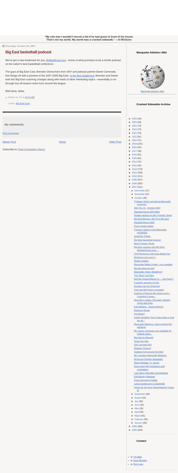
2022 (134, 133)
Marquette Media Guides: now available (153, 264)
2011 (134, 172)
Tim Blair (137, 457)
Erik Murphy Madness (144, 376)
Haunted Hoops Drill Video (147, 212)
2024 (134, 126)
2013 (134, 165)
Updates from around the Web (148, 352)
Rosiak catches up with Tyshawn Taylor (153, 215)
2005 (134, 430)
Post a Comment (11, 133)
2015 (134, 158)
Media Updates (141, 261)
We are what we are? (144, 268)
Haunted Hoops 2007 (144, 222)
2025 (134, 122)
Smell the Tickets (142, 236)
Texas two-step (141, 341)
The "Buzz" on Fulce (144, 275)
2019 (134, 144)
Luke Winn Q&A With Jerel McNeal (151, 373)
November (139, 194)
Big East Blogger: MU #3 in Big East (151, 219)
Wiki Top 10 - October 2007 (147, 208)
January (138, 423)
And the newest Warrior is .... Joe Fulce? (153, 279)
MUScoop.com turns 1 (145, 257)
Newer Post (9, 141)
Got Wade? (139, 314)
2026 (134, 118)
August (138, 398)
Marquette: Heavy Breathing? (148, 272)
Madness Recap (142, 310)
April (136, 412)
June (137, 405)
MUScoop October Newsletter (148, 359)
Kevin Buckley (140, 460)
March (137, 415)
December (139, 190)
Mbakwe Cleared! (142, 348)
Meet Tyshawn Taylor (144, 243)
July (136, 401)
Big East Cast (23, 103)
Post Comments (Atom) (31, 149)
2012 (134, 169)
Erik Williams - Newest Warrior (149, 307)
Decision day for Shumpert (147, 286)
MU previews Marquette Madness (150, 355)
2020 (134, 140)
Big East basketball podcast (28, 52)
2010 (134, 176)
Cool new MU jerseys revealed (149, 290)
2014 (134, 161)
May (136, 408)
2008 (134, 183)
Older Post (115, 141)
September (140, 394)
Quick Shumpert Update (145, 380)
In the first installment (82, 75)
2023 (134, 129)
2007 (134, 187)
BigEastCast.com (56, 60)
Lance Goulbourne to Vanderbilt (149, 383)
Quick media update (143, 226)
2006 (134, 426)
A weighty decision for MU (146, 282)
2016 (134, 154)
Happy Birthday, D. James (146, 363)
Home (62, 141)
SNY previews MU (143, 345)
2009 (134, 179)
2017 (134, 151)
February (139, 419)
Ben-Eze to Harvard (143, 337)
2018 (134, 147)
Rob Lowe (138, 464)
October (138, 198)
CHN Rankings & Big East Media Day (152, 254)
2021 (134, 136)
